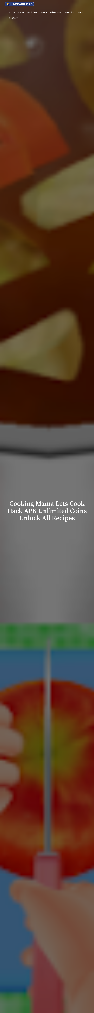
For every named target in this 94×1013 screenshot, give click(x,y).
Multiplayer (32, 12)
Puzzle (44, 12)
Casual (21, 12)
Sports (80, 12)
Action (12, 12)
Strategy (13, 17)
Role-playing (55, 12)
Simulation (69, 12)
